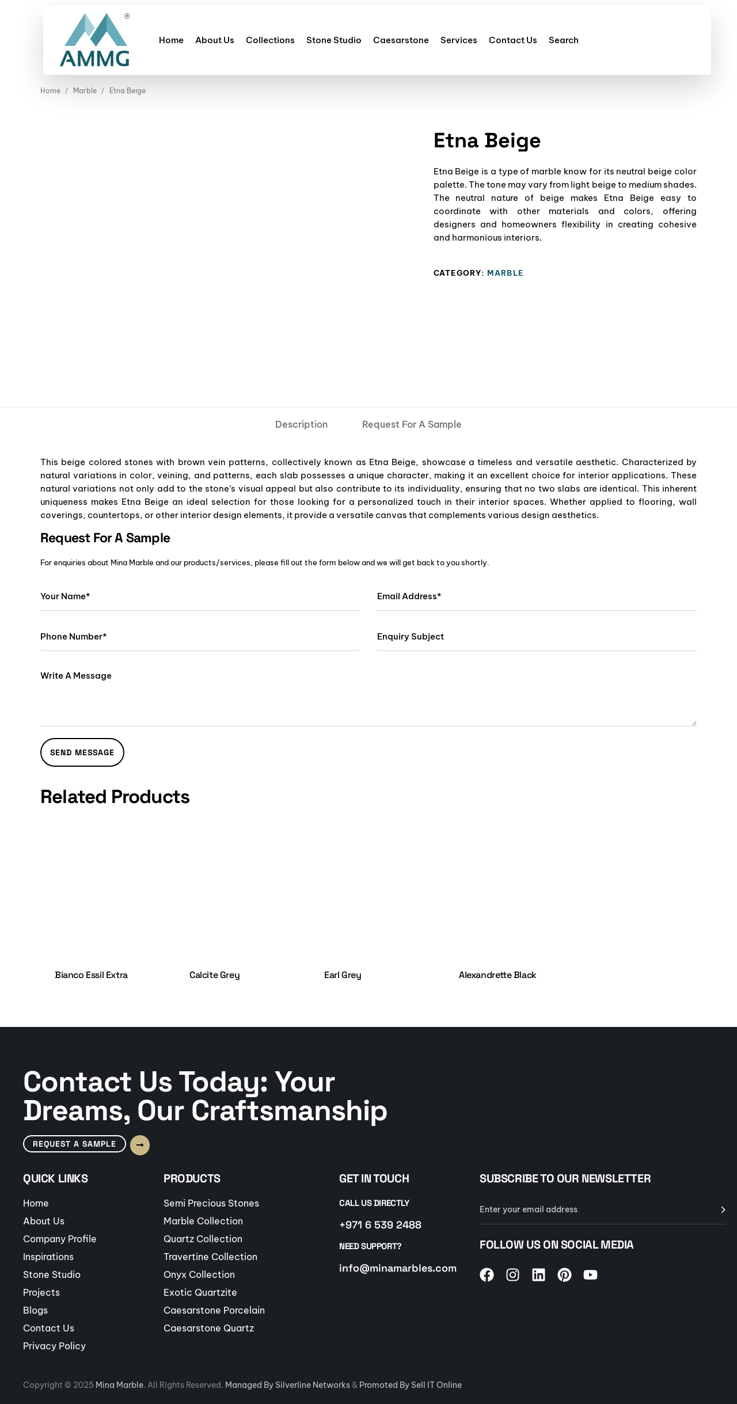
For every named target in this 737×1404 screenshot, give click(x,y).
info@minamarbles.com (398, 1267)
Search (564, 40)
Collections (270, 40)
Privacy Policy (54, 1346)
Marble (85, 90)
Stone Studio (334, 40)
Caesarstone (401, 40)
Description (301, 424)
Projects (41, 1292)
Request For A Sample (412, 424)
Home (171, 40)
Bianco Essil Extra (91, 975)
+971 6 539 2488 (380, 1224)
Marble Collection (203, 1221)
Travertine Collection (210, 1256)
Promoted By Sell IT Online (410, 1385)
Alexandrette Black (498, 975)
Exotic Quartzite (200, 1292)
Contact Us (513, 40)
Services (458, 40)
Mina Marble (119, 1385)
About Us (214, 40)
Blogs (35, 1310)
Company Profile (60, 1239)
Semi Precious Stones (211, 1203)
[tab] (301, 424)
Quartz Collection (203, 1239)
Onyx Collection (199, 1274)
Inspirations (48, 1256)
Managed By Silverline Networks (287, 1385)
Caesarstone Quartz (209, 1328)
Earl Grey (342, 975)
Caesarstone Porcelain (214, 1310)
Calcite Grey (214, 975)
